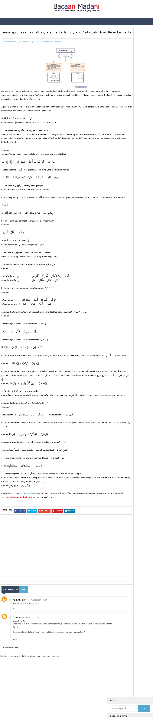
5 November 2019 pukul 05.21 (33, 634)
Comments (57, 47)
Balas (15, 626)
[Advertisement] (53, 565)
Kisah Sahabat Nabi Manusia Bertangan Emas (136, 89)
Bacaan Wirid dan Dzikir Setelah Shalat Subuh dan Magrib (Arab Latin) (135, 53)
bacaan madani (27, 510)
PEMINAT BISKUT (20, 617)
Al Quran (33, 47)
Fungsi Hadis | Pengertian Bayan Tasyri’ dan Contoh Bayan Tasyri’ (135, 65)
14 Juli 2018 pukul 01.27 (37, 617)
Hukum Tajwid (43, 47)
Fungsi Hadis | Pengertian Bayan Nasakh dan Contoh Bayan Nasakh (135, 78)
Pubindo (17, 634)
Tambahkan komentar (10, 667)
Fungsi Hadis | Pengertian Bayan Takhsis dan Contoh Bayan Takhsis (135, 103)
